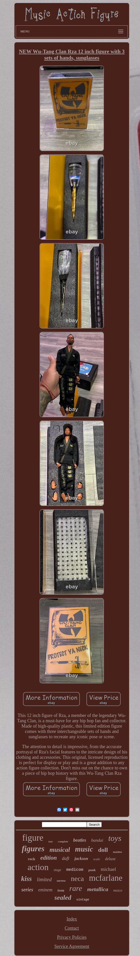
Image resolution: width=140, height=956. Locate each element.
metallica (97, 889)
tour (50, 841)
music (84, 849)
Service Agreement (71, 946)
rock (31, 859)
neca (77, 878)
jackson (81, 858)
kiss (26, 878)
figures (33, 848)
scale (96, 859)
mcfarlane (106, 877)
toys (114, 838)
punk (92, 870)
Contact (72, 928)
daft (65, 858)
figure (33, 838)
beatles (79, 840)
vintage (82, 899)
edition (48, 858)
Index (72, 919)
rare (75, 888)
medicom (74, 870)
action (38, 867)
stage (57, 870)
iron (61, 890)
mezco (117, 890)
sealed (63, 897)
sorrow (61, 880)
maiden (117, 851)
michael (108, 869)
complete (63, 841)
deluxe (110, 859)
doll (103, 849)
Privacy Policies (71, 937)
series (27, 889)
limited (44, 879)
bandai (97, 840)
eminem (45, 889)
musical (59, 849)
